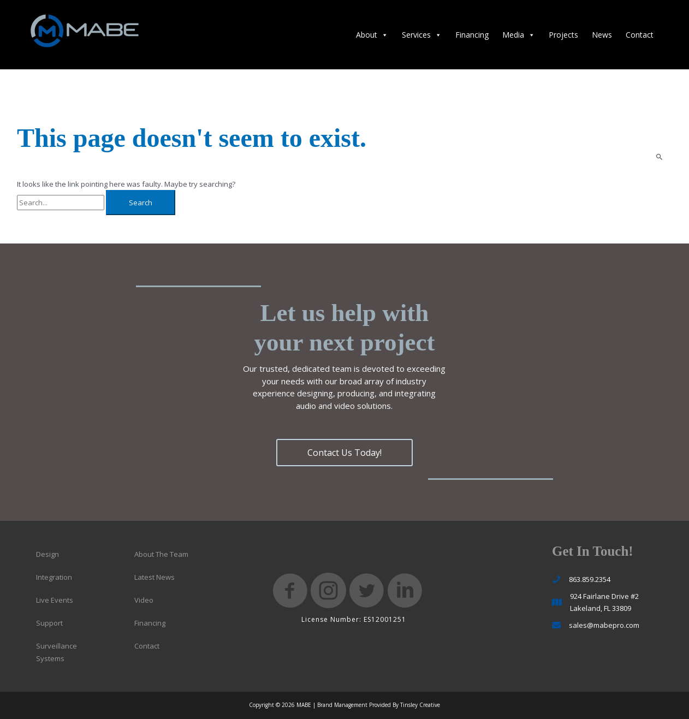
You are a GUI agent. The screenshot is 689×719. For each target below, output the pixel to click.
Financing (472, 34)
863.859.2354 (589, 579)
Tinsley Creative (420, 705)
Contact (640, 34)
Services (422, 34)
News (602, 34)
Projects (563, 34)
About (372, 34)
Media (518, 34)
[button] (344, 452)
